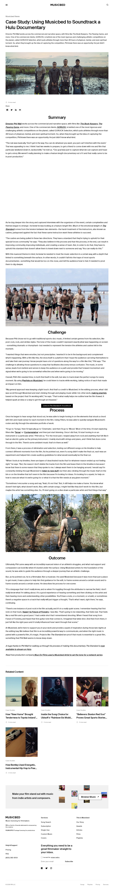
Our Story (80, 822)
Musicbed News (13, 16)
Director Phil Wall (14, 123)
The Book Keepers (89, 123)
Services (105, 884)
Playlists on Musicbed (32, 380)
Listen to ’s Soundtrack (57, 406)
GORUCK (61, 127)
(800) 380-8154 (12, 858)
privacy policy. (55, 857)
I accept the (51, 857)
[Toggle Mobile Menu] (6, 5)
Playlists (79, 838)
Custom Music (46, 834)
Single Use (45, 830)
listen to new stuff (50, 471)
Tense (18, 432)
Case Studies (10, 710)
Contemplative (31, 432)
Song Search (46, 822)
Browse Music (90, 796)
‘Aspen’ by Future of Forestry (35, 612)
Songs (82, 884)
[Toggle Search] (107, 5)
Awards (79, 826)
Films (78, 834)
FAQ (7, 854)
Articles (79, 830)
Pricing (8, 850)
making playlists (99, 393)
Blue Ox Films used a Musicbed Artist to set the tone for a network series (68, 655)
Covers (43, 838)
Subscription (46, 826)
